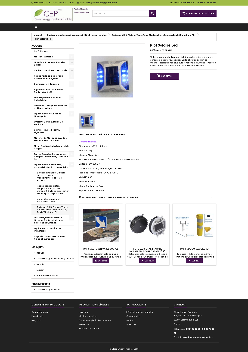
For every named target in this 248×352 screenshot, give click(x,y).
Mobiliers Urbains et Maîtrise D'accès (49, 63)
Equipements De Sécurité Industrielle (47, 229)
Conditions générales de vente (95, 320)
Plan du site (37, 316)
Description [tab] (87, 134)
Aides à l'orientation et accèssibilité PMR (48, 200)
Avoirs (129, 320)
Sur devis (164, 76)
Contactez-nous (39, 312)
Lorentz (40, 264)
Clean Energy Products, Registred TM (55, 258)
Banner (40, 252)
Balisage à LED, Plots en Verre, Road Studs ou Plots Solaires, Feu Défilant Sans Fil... (52, 210)
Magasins (36, 320)
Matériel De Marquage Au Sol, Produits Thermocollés (50, 139)
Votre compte (136, 304)
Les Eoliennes (41, 51)
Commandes (133, 316)
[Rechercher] (124, 13)
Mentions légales (87, 316)
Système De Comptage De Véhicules (48, 123)
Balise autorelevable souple (100, 248)
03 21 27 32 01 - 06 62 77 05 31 (59, 2)
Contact (180, 304)
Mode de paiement (89, 328)
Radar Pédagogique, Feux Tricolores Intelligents (48, 77)
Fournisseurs (40, 284)
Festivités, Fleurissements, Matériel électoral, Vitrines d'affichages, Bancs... (48, 220)
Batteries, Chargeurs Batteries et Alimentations (50, 107)
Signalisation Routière (46, 83)
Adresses (131, 324)
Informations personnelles (139, 312)
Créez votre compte (206, 2)
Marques (37, 247)
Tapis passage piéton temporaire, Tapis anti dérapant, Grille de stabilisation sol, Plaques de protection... (53, 189)
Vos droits (84, 324)
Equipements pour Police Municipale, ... (47, 115)
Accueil (36, 46)
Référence (155, 50)
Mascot (40, 269)
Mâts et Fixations (43, 56)
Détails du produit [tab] (112, 134)
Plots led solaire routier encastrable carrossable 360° (147, 250)
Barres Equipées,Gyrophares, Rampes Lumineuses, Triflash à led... (51, 157)
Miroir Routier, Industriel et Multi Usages (51, 147)
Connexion (186, 2)
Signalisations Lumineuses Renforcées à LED (48, 91)
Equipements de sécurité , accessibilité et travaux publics (51, 166)
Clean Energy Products (48, 289)
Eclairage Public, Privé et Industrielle (47, 99)
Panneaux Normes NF (47, 275)
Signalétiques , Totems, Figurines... (47, 131)
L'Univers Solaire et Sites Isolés (50, 70)
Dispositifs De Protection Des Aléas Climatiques (49, 237)
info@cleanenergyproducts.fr (101, 2)
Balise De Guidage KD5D (194, 248)
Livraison (83, 312)
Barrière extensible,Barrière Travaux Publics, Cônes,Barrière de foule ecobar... (51, 176)
